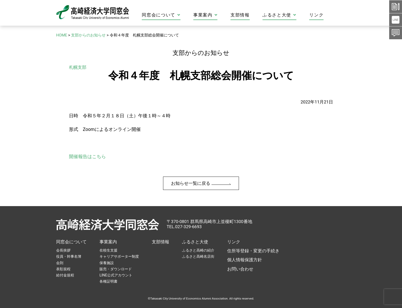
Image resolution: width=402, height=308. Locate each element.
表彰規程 (63, 269)
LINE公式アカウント (115, 275)
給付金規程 (65, 275)
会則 (59, 263)
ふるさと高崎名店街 (198, 256)
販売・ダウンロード (115, 269)
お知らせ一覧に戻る (201, 183)
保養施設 (106, 263)
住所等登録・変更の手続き (253, 250)
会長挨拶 (63, 250)
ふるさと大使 (298, 15)
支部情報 (258, 15)
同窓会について (179, 15)
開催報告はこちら (87, 156)
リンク (334, 15)
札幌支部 (77, 67)
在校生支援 (108, 250)
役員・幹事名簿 (68, 256)
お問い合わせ (240, 269)
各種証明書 (108, 281)
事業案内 (224, 15)
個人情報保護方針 (244, 259)
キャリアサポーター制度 (119, 256)
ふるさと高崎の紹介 (198, 250)
